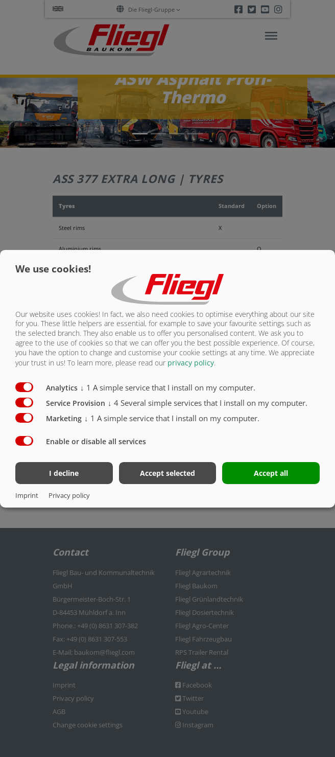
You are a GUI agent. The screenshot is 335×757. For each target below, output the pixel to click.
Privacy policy (69, 495)
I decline (64, 473)
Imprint (26, 495)
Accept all (271, 473)
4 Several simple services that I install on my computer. (207, 403)
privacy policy (190, 363)
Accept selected (167, 473)
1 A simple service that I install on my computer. (167, 387)
